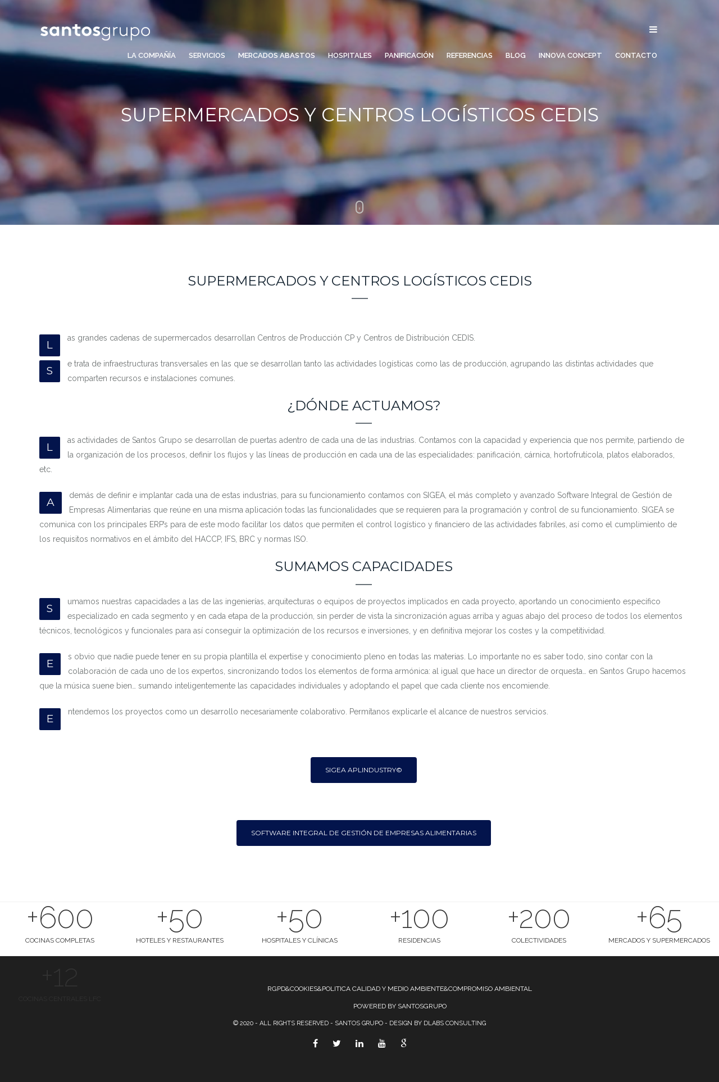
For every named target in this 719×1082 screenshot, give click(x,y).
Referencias (470, 56)
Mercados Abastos (276, 56)
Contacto (636, 56)
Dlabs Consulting (455, 1023)
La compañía (152, 56)
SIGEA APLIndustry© (363, 770)
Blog (516, 56)
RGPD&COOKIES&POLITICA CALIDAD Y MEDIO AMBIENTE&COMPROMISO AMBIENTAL (399, 989)
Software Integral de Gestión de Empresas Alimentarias (363, 833)
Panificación (409, 56)
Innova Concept (570, 56)
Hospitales (350, 56)
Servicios (207, 56)
